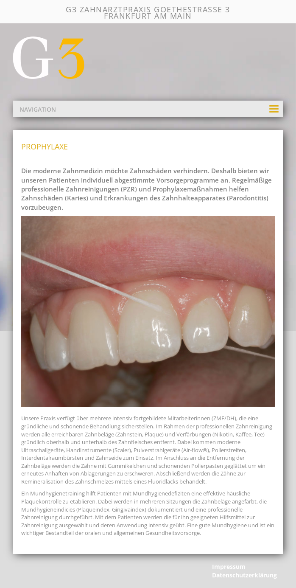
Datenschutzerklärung (244, 575)
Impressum (229, 567)
